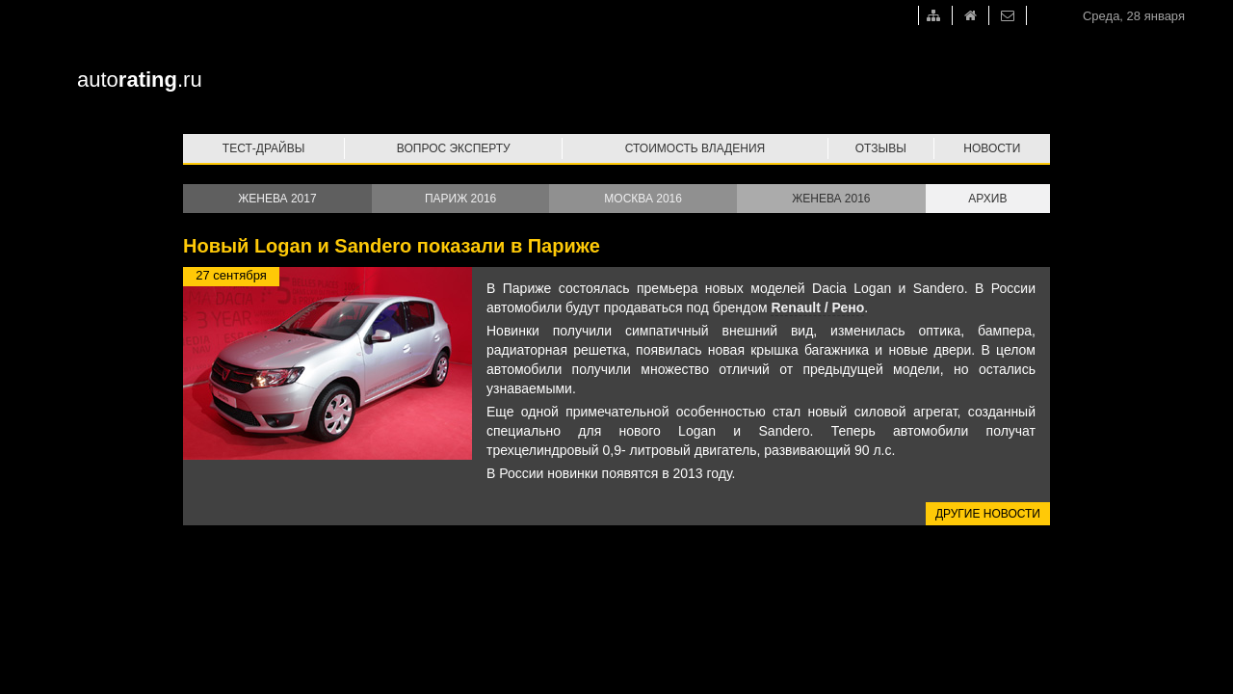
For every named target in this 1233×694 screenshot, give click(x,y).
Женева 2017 (277, 198)
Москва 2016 (643, 198)
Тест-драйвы (264, 148)
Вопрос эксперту (454, 148)
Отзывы (880, 148)
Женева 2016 (831, 198)
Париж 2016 (460, 198)
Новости (991, 148)
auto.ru (139, 79)
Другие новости (987, 513)
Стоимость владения (695, 148)
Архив (987, 198)
